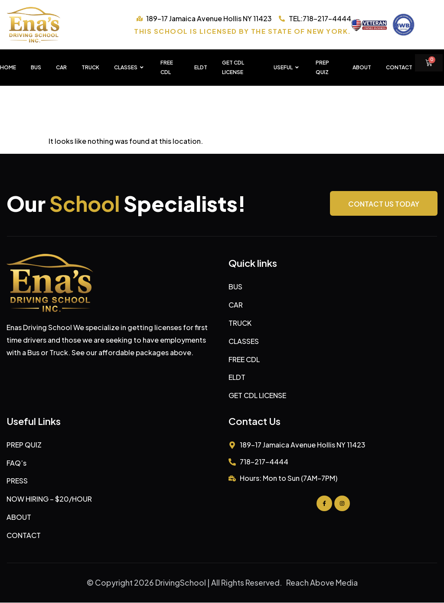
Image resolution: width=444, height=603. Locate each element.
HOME (8, 67)
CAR (61, 67)
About (362, 67)
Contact (399, 67)
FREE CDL (166, 67)
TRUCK (90, 67)
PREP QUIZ (322, 67)
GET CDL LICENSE (233, 67)
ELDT (200, 67)
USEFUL (287, 67)
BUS (36, 67)
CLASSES (130, 67)
